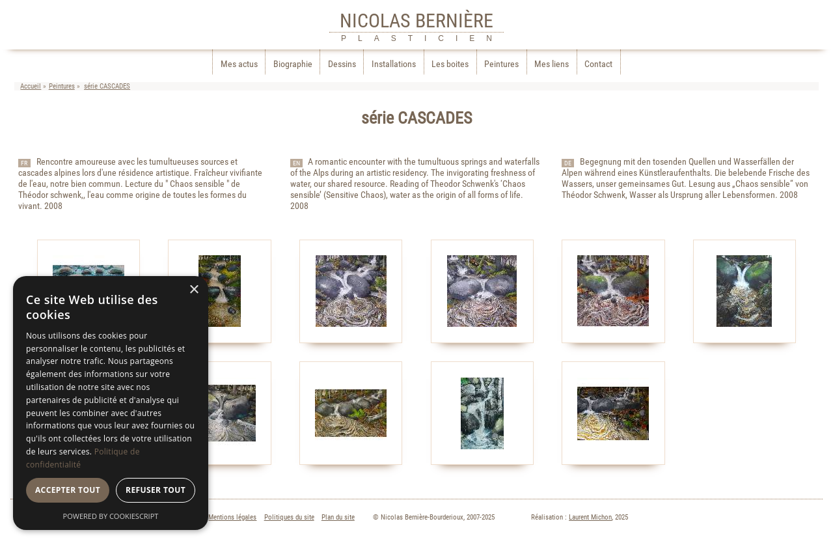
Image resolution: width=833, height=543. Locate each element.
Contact (598, 64)
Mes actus (239, 64)
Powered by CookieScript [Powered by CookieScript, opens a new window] (111, 516)
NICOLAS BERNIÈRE (416, 20)
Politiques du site (289, 517)
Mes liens (551, 64)
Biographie (292, 64)
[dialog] (110, 403)
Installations (394, 64)
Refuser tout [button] (155, 489)
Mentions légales (232, 517)
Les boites (450, 64)
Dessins (342, 64)
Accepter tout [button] (67, 489)
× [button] (193, 290)
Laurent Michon (590, 517)
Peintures (501, 64)
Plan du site (338, 517)
